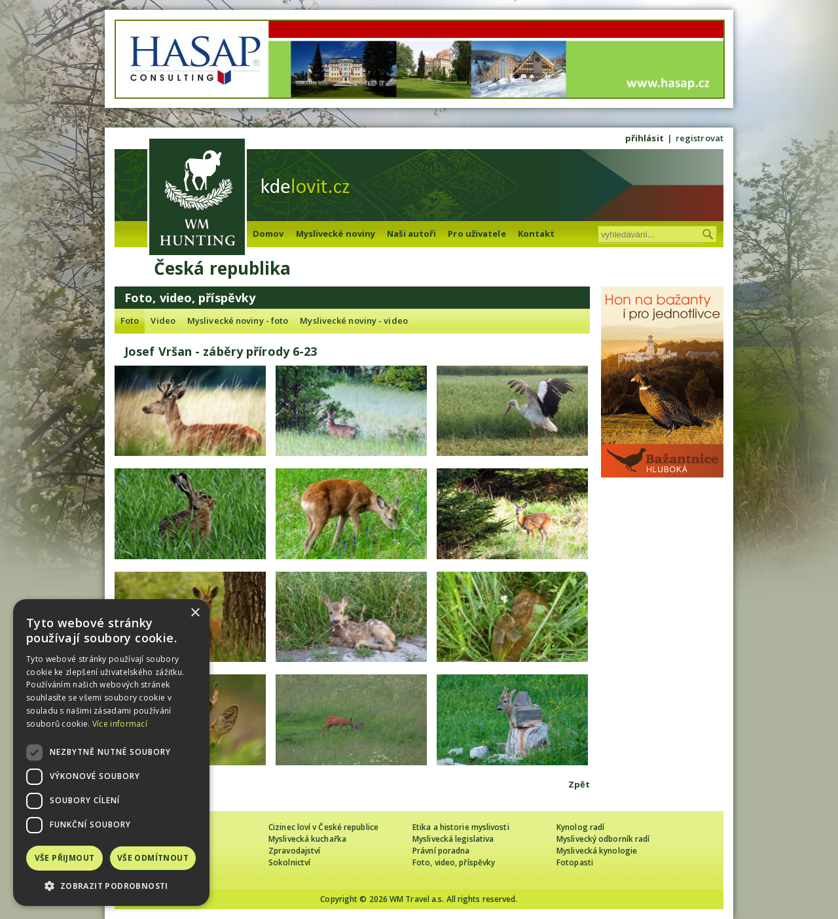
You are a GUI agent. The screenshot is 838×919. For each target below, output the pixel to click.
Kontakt (536, 233)
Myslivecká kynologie (596, 850)
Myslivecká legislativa (453, 838)
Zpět (579, 784)
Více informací (119, 723)
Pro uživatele (476, 233)
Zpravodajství (294, 850)
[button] (111, 886)
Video (163, 320)
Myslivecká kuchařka (307, 838)
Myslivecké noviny (336, 233)
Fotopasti (574, 862)
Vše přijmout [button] (65, 857)
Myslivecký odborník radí (602, 838)
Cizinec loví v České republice (323, 827)
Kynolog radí (580, 827)
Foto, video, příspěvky (453, 862)
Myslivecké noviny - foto (237, 320)
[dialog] (111, 752)
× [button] (195, 613)
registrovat (699, 138)
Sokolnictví (289, 862)
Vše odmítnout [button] (153, 857)
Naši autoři (411, 233)
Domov (268, 233)
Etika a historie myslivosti (460, 827)
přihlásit (644, 138)
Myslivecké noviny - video (354, 320)
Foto (129, 320)
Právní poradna (440, 850)
